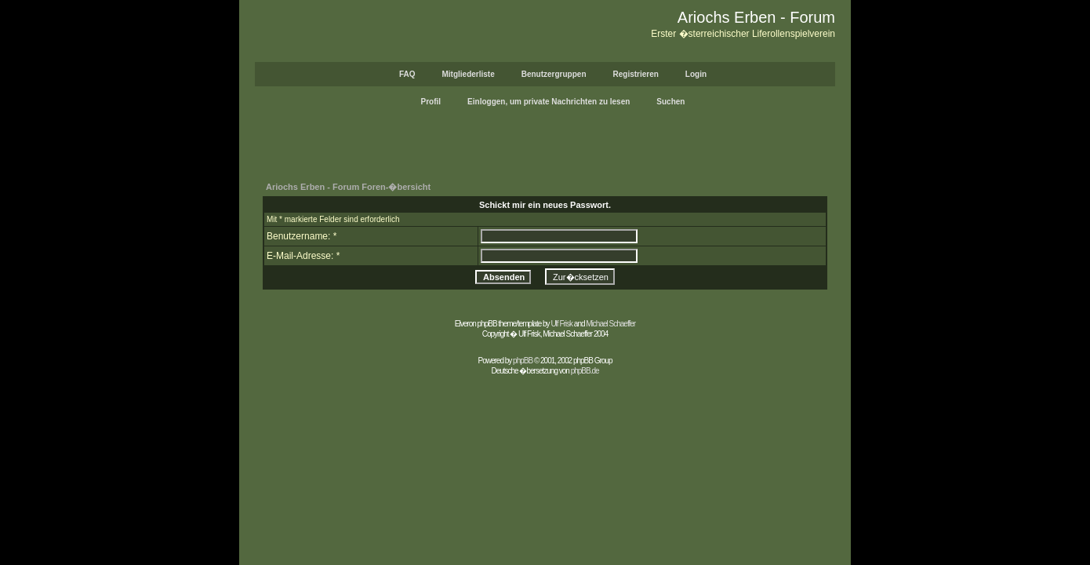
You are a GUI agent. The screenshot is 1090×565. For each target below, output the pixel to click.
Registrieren (636, 74)
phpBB (522, 360)
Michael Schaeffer (610, 323)
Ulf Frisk (561, 323)
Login (696, 74)
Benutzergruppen (554, 74)
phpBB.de (585, 370)
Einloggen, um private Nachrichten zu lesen (548, 101)
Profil (431, 101)
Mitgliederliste (467, 74)
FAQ (407, 74)
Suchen (670, 101)
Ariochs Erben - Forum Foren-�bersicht (348, 186)
